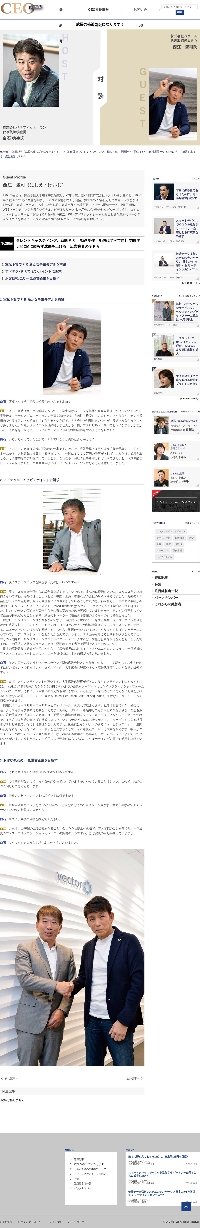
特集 (158, 584)
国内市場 (177, 550)
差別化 (179, 544)
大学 (191, 537)
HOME (4, 151)
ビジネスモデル (164, 557)
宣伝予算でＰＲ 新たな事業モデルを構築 (35, 264)
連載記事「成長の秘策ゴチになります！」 (36, 151)
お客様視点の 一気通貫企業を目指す (32, 278)
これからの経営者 (168, 604)
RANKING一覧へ (191, 398)
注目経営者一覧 (166, 591)
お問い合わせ (140, 13)
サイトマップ (77, 1222)
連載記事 (161, 577)
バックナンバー (166, 598)
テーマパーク (163, 537)
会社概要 (56, 1222)
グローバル (162, 550)
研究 (168, 544)
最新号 (61, 13)
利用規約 (7, 1222)
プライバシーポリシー (32, 1222)
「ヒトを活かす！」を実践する (91, 1173)
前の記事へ (11, 1078)
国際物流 (179, 537)
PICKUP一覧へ (192, 283)
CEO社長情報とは (98, 13)
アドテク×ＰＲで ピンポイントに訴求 (33, 271)
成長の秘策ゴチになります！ (90, 1164)
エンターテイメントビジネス (171, 531)
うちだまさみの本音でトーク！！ (92, 1169)
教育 (159, 544)
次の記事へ (132, 1078)
